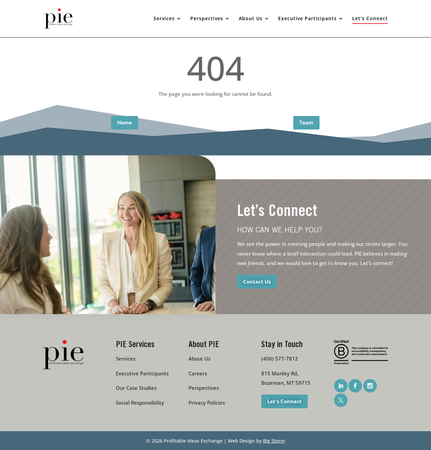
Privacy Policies (207, 402)
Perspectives (204, 387)
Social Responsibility (140, 402)
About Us (199, 358)
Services (125, 358)
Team (306, 122)
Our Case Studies (136, 387)
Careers (198, 373)
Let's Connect (284, 401)
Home (124, 122)
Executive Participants (142, 373)
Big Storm (274, 441)
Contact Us (257, 281)
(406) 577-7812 (279, 358)
